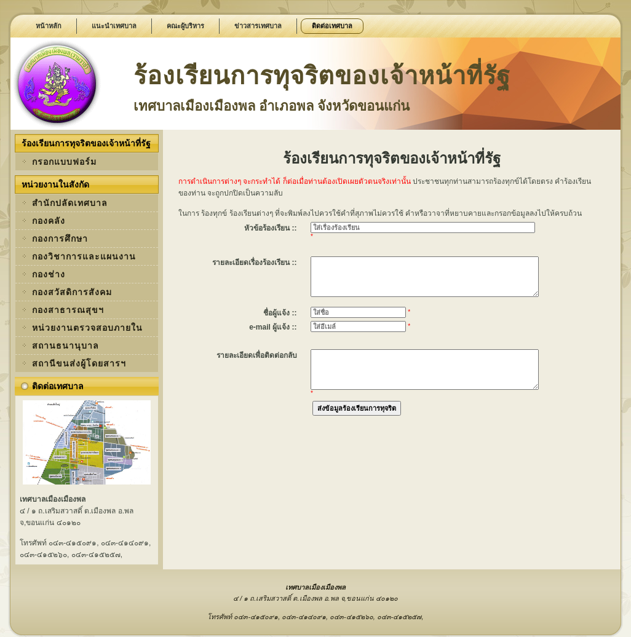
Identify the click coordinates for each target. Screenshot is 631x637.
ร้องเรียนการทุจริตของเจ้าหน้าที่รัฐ (321, 75)
